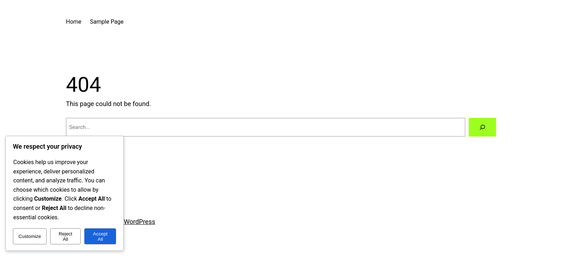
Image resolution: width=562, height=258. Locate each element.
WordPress (139, 221)
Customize (29, 236)
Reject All (65, 236)
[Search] (482, 127)
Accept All (100, 236)
